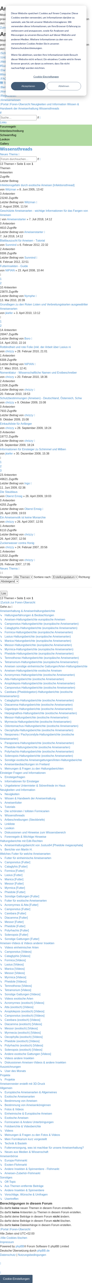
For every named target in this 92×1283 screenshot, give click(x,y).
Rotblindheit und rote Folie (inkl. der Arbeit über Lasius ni (35, 347)
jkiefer (9, 312)
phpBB (20, 1246)
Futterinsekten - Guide (14, 266)
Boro (27, 338)
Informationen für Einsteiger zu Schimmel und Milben (33, 449)
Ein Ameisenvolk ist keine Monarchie (23, 517)
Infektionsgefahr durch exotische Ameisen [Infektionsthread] (37, 185)
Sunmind (10, 244)
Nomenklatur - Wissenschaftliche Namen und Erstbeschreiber (38, 372)
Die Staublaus (9, 491)
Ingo (27, 483)
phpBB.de (43, 1250)
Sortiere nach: (56, 577)
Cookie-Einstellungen (46, 76)
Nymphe (29, 295)
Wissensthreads (16, 149)
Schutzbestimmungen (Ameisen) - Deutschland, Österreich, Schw (41, 398)
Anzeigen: (16, 577)
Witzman (10, 189)
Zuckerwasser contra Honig (17, 543)
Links (3, 122)
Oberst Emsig (13, 496)
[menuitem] (4, 65)
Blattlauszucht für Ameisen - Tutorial (22, 240)
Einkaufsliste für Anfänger (16, 423)
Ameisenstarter (16, 219)
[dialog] (46, 51)
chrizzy (9, 351)
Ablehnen (63, 85)
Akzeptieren (28, 85)
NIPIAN (10, 270)
